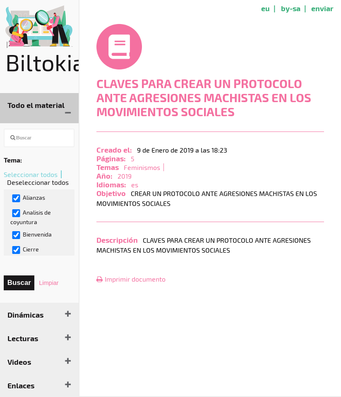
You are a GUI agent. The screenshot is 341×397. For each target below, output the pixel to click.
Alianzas (28, 198)
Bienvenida (31, 235)
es (134, 185)
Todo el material (36, 104)
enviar (322, 8)
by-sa (290, 8)
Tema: (13, 160)
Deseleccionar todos (38, 182)
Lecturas (22, 338)
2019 (125, 176)
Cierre (25, 250)
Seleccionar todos (31, 174)
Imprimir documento (131, 279)
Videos (19, 361)
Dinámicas (25, 314)
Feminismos (142, 167)
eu (265, 8)
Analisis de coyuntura (30, 217)
